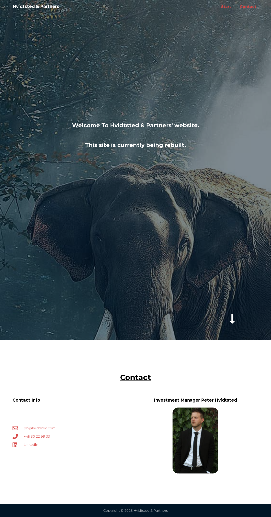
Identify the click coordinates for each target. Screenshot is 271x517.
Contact (248, 6)
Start (226, 6)
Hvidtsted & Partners (36, 6)
